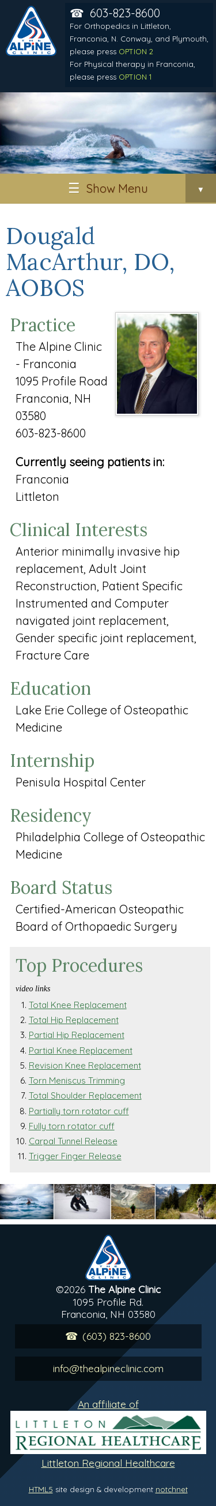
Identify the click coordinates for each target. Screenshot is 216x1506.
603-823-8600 (139, 43)
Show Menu (151, 188)
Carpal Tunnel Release (73, 1141)
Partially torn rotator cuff (79, 1111)
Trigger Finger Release (75, 1156)
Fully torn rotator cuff (72, 1126)
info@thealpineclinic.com (108, 1368)
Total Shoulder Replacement (85, 1095)
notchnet (172, 1489)
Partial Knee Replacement (80, 1050)
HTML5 (41, 1489)
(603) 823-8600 (116, 1335)
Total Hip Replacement (74, 1019)
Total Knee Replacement (78, 1004)
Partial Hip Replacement (76, 1034)
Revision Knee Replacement (85, 1065)
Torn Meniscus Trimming (77, 1080)
